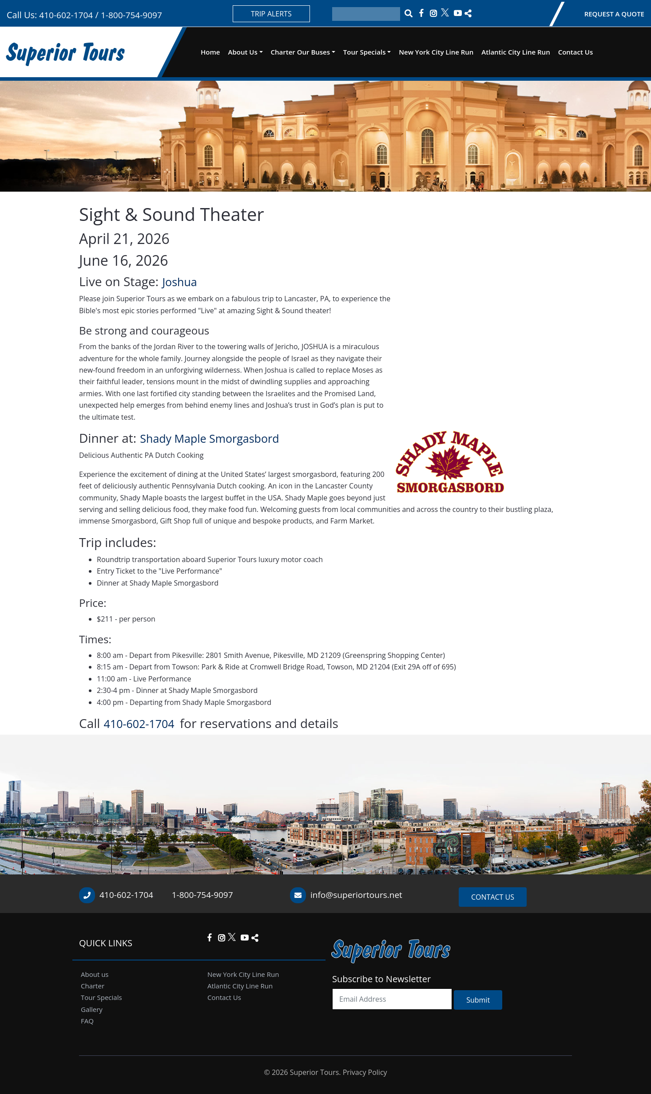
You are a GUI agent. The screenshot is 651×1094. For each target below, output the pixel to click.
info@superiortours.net (356, 895)
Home (210, 51)
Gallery (92, 1009)
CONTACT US (492, 897)
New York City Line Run (436, 51)
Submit (478, 1000)
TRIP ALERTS (271, 14)
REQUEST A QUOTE (614, 13)
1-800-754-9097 (131, 15)
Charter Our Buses (300, 51)
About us (94, 974)
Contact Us (575, 51)
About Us (242, 51)
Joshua (179, 281)
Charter (92, 985)
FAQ (87, 1020)
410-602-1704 (65, 15)
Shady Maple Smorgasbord (209, 438)
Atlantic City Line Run (515, 51)
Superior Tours (66, 52)
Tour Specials (364, 51)
